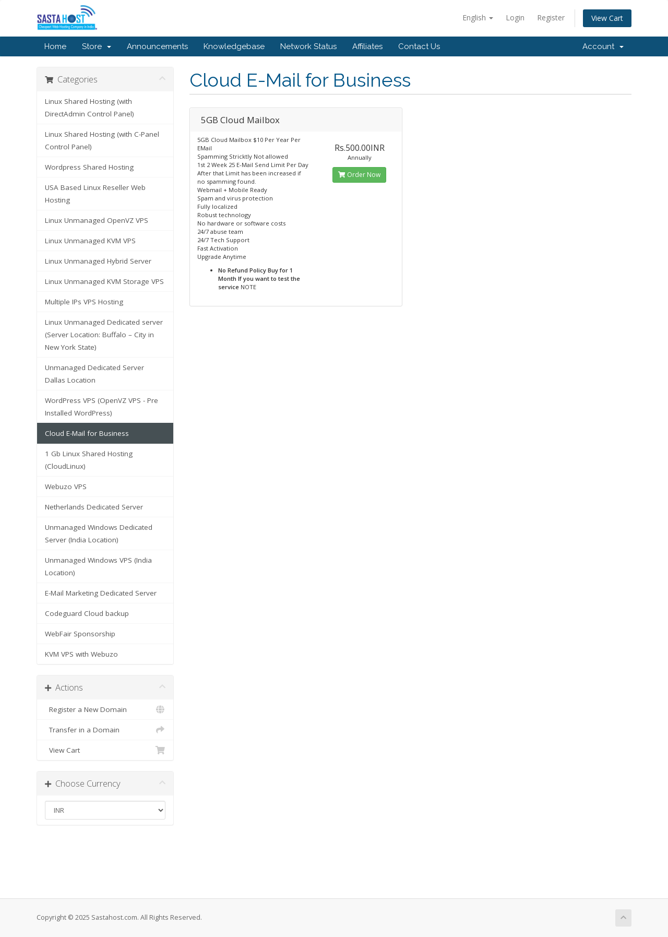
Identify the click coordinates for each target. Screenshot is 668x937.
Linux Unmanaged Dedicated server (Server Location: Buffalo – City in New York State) (104, 334)
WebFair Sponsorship (80, 633)
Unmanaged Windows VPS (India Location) (98, 566)
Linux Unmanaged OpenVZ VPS (96, 220)
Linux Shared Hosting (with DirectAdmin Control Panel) (89, 107)
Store (96, 46)
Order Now (359, 174)
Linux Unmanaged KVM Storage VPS (104, 281)
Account (603, 46)
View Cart (607, 18)
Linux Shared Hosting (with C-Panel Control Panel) (102, 140)
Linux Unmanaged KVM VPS (90, 240)
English (477, 17)
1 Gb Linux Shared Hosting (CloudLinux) (89, 460)
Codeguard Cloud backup (87, 613)
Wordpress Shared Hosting (89, 167)
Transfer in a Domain (105, 729)
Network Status (308, 46)
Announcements (157, 46)
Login (515, 17)
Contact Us (419, 46)
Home (55, 46)
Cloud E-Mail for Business (87, 433)
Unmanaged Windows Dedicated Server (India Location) (98, 533)
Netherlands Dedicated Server (94, 507)
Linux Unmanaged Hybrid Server (98, 261)
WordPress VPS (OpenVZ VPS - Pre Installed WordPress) (101, 407)
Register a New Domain (105, 709)
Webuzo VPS (66, 486)
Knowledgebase (234, 46)
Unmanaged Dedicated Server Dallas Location (94, 374)
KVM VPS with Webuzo (81, 654)
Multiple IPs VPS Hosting (84, 301)
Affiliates (367, 46)
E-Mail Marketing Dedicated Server (101, 593)
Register (551, 17)
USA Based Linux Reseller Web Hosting (95, 194)
